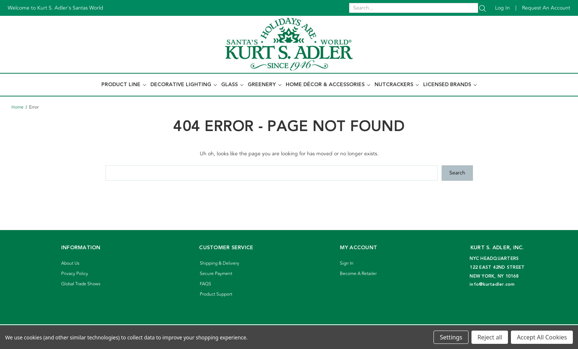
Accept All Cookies (542, 337)
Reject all (489, 337)
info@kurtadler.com (492, 284)
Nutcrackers (397, 85)
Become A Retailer (358, 273)
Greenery (264, 85)
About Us (70, 263)
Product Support (216, 294)
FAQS (205, 284)
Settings (451, 337)
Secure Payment (216, 273)
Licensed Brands (450, 85)
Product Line (123, 85)
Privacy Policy (74, 273)
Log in (502, 8)
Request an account (546, 8)
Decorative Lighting (183, 85)
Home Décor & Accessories (328, 85)
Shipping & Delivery (219, 263)
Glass (232, 85)
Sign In (347, 263)
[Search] (482, 8)
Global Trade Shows (80, 284)
